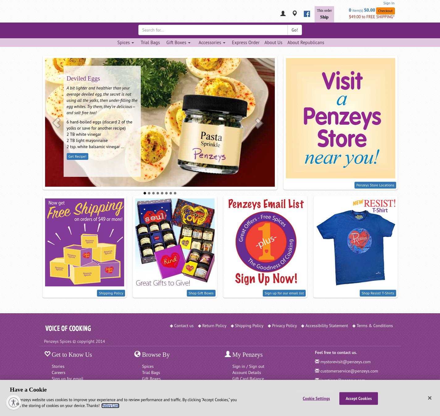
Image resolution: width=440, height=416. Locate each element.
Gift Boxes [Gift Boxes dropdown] (178, 42)
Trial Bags (150, 42)
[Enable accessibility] (13, 402)
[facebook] (307, 14)
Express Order (245, 42)
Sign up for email (68, 378)
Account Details (247, 372)
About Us (273, 42)
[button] (56, 122)
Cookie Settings (316, 398)
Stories (58, 366)
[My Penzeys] (283, 14)
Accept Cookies (359, 398)
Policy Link (110, 405)
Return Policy (214, 325)
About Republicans (305, 42)
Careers (58, 372)
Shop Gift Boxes (201, 293)
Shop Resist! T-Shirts (378, 293)
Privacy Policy (284, 325)
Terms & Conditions (375, 325)
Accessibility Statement (326, 325)
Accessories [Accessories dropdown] (212, 42)
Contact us (184, 325)
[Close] (430, 398)
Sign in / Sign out (249, 366)
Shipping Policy (111, 293)
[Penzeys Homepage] (44, 14)
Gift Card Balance (248, 378)
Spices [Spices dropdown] (125, 42)
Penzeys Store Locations (375, 185)
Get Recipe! (77, 156)
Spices (148, 366)
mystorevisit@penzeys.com (346, 361)
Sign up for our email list (284, 293)
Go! (294, 30)
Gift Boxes (151, 378)
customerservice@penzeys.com (349, 371)
